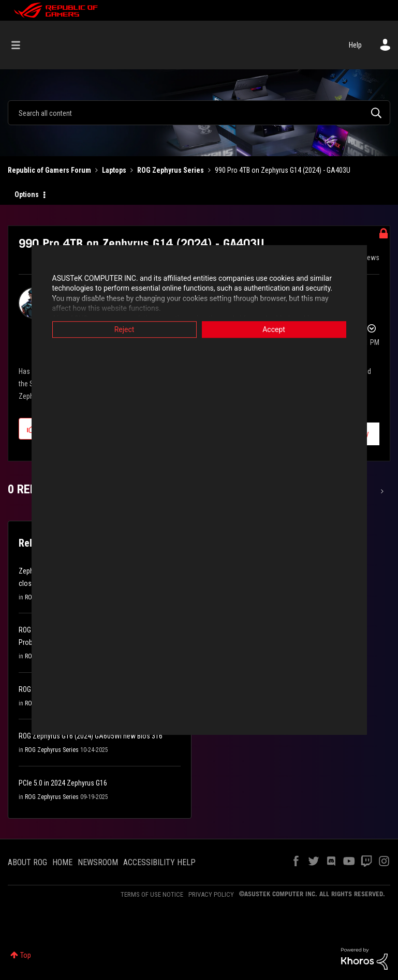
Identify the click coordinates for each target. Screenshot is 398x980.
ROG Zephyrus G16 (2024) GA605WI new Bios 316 (91, 736)
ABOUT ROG (27, 862)
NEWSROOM (98, 862)
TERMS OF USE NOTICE (152, 894)
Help (355, 45)
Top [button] (25, 955)
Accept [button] (273, 329)
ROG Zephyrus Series (170, 170)
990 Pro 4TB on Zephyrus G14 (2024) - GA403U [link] (282, 170)
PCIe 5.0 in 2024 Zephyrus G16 (63, 783)
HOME (62, 862)
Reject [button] (124, 329)
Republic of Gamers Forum (49, 170)
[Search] (199, 112)
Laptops (114, 170)
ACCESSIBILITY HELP (159, 862)
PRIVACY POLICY (211, 894)
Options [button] (26, 194)
